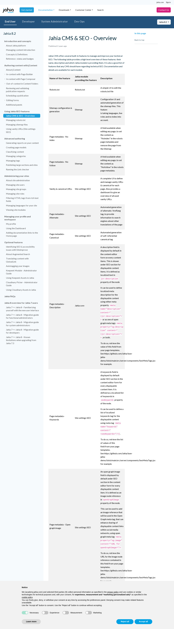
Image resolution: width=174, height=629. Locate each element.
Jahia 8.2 (163, 22)
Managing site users (15, 184)
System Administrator (54, 21)
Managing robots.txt (15, 120)
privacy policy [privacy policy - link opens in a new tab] (113, 592)
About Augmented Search (18, 254)
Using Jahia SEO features (17, 111)
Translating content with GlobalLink (17, 260)
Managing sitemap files (17, 124)
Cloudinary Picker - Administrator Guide (22, 284)
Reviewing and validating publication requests (17, 89)
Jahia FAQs (9, 296)
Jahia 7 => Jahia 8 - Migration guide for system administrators (22, 323)
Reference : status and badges (20, 58)
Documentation (45, 10)
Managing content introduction (20, 50)
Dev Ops (79, 21)
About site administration (18, 180)
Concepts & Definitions (17, 54)
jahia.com (160, 2)
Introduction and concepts (17, 41)
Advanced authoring (14, 138)
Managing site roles (15, 193)
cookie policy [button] (27, 597)
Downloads (64, 10)
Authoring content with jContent (20, 65)
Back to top (139, 40)
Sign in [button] (168, 2)
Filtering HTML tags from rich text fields (22, 199)
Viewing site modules (16, 209)
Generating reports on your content (22, 143)
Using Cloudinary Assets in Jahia (21, 289)
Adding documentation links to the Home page (22, 234)
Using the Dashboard (16, 228)
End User (10, 21)
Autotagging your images (17, 266)
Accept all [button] (143, 621)
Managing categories (16, 156)
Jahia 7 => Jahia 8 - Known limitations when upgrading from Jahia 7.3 (21, 340)
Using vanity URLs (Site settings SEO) (20, 130)
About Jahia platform (16, 45)
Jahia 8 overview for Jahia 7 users (21, 303)
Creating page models (16, 147)
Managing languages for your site (21, 205)
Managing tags (13, 160)
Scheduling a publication (17, 95)
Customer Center (83, 10)
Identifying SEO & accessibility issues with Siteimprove (20, 248)
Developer (28, 21)
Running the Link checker (17, 169)
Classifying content (15, 151)
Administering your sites (16, 176)
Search (100, 10)
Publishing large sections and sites (22, 165)
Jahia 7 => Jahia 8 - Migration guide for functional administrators (22, 316)
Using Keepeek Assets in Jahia (20, 277)
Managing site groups (16, 189)
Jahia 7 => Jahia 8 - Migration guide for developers (22, 331)
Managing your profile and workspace (17, 218)
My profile (11, 223)
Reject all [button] (125, 621)
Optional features (13, 242)
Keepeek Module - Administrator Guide (21, 272)
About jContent (13, 69)
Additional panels (14, 104)
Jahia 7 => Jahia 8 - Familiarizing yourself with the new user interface (22, 309)
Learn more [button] (31, 621)
